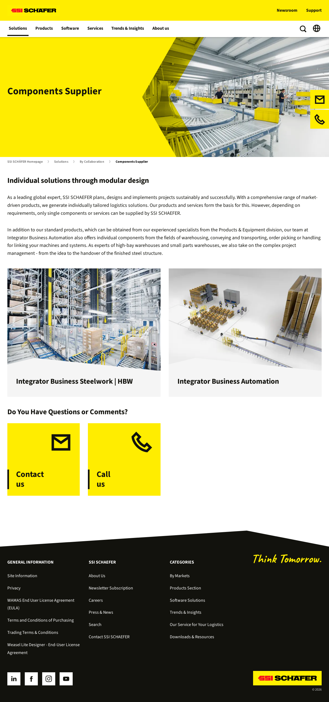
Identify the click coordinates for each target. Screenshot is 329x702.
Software (70, 29)
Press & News (101, 612)
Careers (96, 600)
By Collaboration (92, 162)
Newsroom (287, 10)
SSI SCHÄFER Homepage (25, 162)
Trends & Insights (128, 29)
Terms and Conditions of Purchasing (40, 620)
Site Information (22, 576)
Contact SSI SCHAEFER (109, 637)
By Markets (180, 576)
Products (44, 29)
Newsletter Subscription (111, 588)
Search (95, 625)
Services (95, 29)
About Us (97, 576)
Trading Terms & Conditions (32, 633)
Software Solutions (187, 600)
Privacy (13, 588)
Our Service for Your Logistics (196, 625)
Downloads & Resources (192, 637)
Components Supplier (132, 162)
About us (161, 29)
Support (314, 10)
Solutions (18, 29)
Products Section (185, 588)
